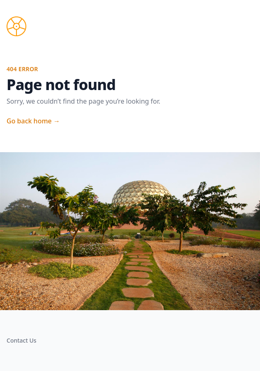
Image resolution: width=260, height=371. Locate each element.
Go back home (33, 120)
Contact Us (22, 340)
